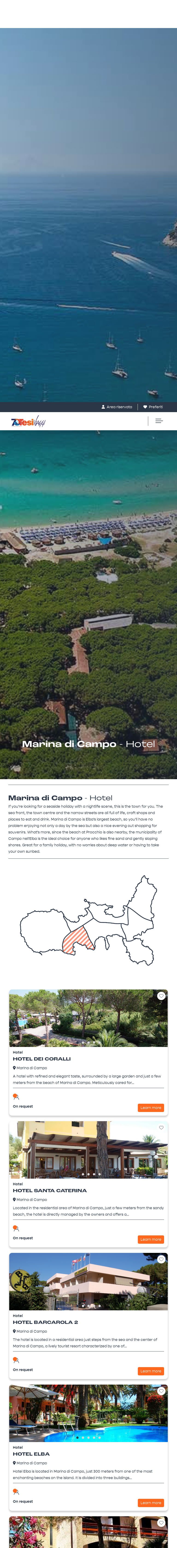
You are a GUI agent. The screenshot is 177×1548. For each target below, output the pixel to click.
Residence (26, 1462)
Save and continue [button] (151, 1539)
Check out (28, 1108)
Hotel (21, 1454)
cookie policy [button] (95, 1487)
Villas (21, 1440)
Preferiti (153, 5)
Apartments (27, 1447)
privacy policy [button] (123, 1478)
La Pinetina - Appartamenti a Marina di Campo (88, 1331)
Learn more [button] (20, 1539)
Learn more (151, 388)
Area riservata (117, 5)
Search (88, 1196)
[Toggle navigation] (157, 19)
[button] (77, 323)
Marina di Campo (32, 349)
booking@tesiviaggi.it (35, 1419)
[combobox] (88, 1146)
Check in (27, 1095)
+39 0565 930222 (31, 1409)
